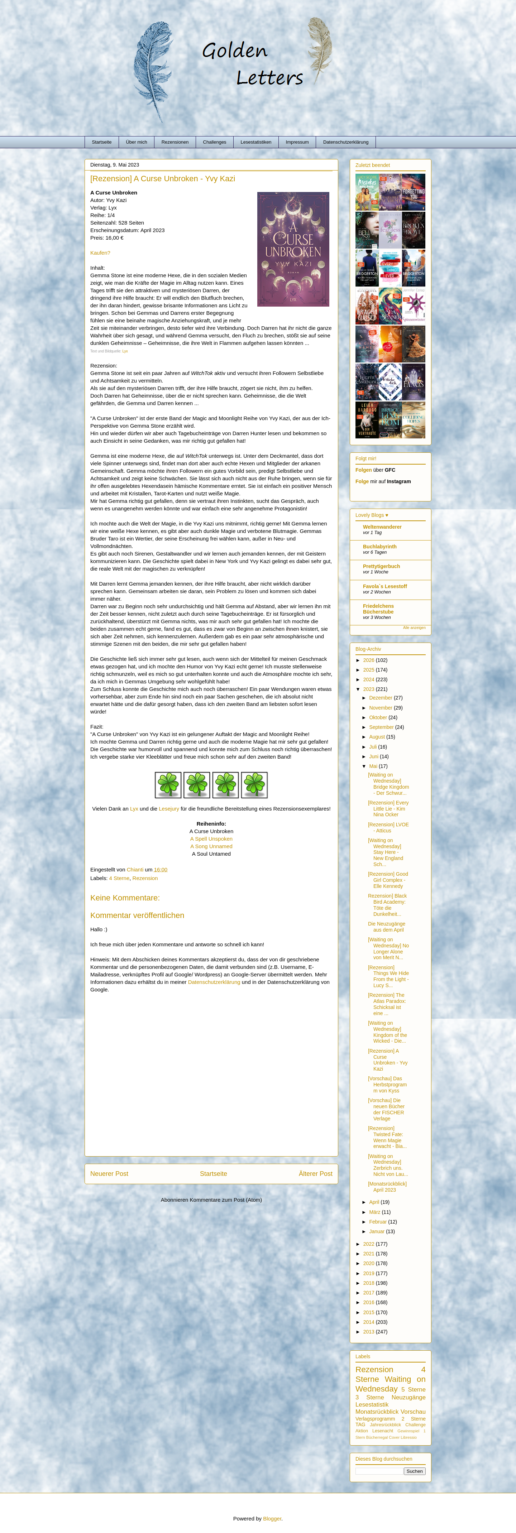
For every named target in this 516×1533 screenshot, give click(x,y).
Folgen (363, 470)
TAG (360, 1424)
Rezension (145, 878)
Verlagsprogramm (375, 1419)
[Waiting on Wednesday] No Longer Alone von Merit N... (388, 948)
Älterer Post (316, 1173)
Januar (377, 1231)
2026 (369, 660)
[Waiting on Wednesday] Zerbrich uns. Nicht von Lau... (388, 1165)
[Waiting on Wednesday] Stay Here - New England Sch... (385, 852)
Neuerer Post (109, 1173)
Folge (362, 481)
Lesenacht (382, 1430)
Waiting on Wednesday (390, 1384)
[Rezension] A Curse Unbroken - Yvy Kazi (387, 1060)
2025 (369, 670)
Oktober (378, 717)
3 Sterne (369, 1397)
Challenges (214, 142)
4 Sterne (119, 878)
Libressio (409, 1437)
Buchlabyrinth (380, 546)
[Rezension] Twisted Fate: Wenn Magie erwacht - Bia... (387, 1137)
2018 (369, 1283)
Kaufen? (100, 253)
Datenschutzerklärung (345, 142)
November (381, 708)
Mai (373, 766)
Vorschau (413, 1411)
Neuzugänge (409, 1397)
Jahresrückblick (385, 1424)
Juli (373, 747)
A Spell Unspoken (211, 839)
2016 (369, 1302)
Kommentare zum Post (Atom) (226, 1200)
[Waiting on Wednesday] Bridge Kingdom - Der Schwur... (388, 784)
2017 (369, 1293)
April (375, 1202)
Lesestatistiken (256, 142)
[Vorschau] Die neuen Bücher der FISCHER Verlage (386, 1109)
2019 (369, 1273)
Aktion (361, 1430)
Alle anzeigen (414, 627)
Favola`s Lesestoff (385, 586)
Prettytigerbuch (381, 566)
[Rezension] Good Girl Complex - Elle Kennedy (388, 880)
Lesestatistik (371, 1404)
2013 (369, 1332)
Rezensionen (175, 142)
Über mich (136, 142)
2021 (369, 1253)
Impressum (297, 142)
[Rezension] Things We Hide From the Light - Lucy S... (388, 976)
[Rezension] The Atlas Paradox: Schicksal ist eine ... (387, 1004)
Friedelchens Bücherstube (378, 609)
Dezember (381, 698)
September (382, 727)
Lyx (125, 351)
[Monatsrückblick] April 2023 (387, 1187)
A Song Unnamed (211, 846)
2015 (369, 1312)
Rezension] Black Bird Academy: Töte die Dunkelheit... (387, 905)
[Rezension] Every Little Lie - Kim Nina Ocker (388, 809)
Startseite (102, 142)
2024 (369, 679)
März (375, 1212)
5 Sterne (413, 1389)
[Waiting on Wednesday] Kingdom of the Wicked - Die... (387, 1032)
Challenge (415, 1424)
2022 (369, 1244)
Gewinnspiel (408, 1431)
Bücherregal (377, 1437)
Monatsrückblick (376, 1411)
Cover (394, 1437)
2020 (369, 1263)
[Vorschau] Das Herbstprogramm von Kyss (387, 1085)
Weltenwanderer (382, 527)
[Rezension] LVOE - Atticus (388, 827)
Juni (374, 756)
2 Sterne (414, 1419)
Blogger (272, 1518)
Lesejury (169, 809)
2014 (369, 1322)
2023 (369, 689)
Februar (378, 1222)
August (377, 737)
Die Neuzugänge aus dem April (386, 927)
